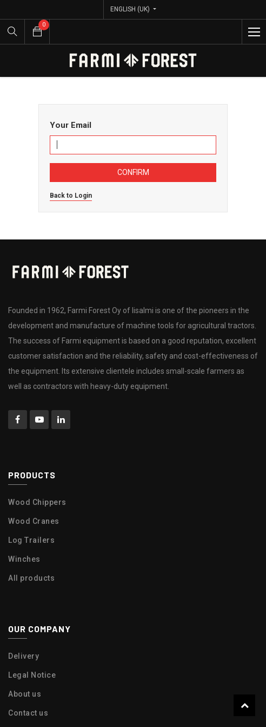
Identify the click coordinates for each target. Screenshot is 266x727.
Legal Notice (32, 675)
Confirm (133, 172)
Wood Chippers (37, 502)
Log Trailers (31, 540)
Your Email (70, 125)
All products (31, 578)
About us (24, 694)
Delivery (23, 656)
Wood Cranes (33, 521)
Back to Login (71, 195)
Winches (24, 559)
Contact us (28, 713)
